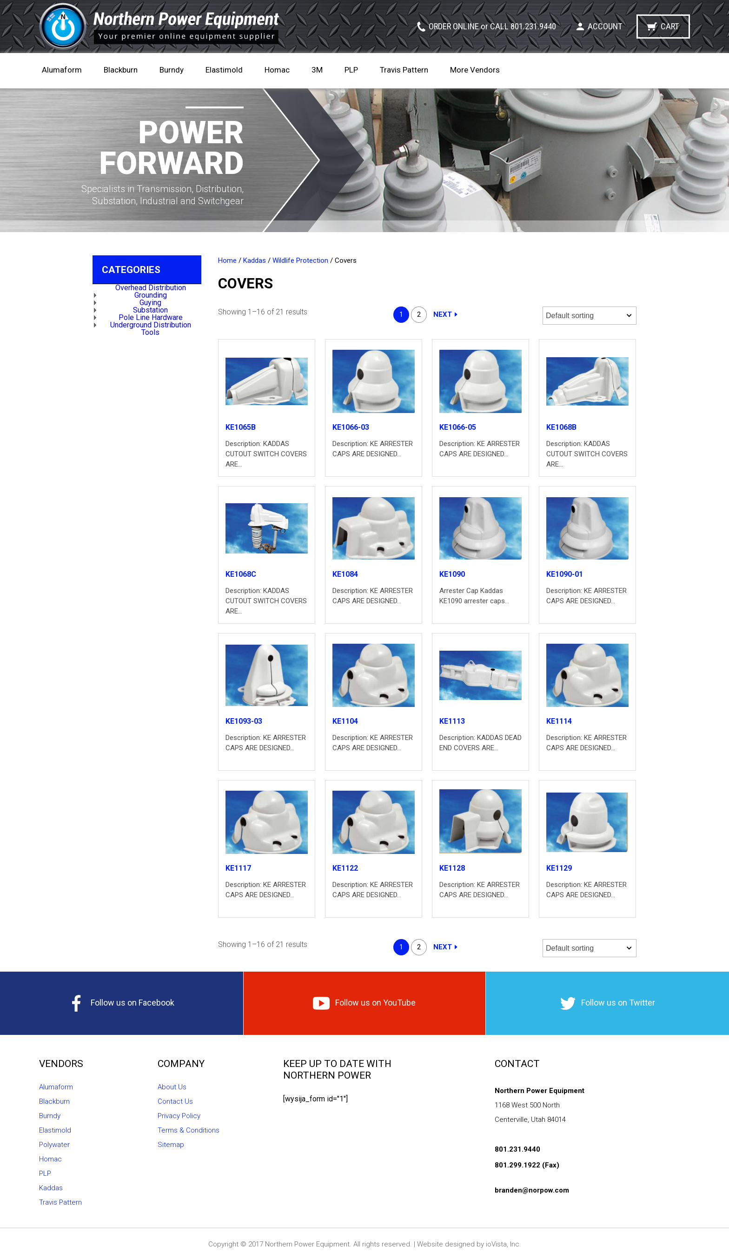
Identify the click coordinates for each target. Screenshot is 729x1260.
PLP (351, 69)
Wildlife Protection (300, 260)
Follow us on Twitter (607, 1003)
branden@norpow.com (532, 1190)
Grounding (150, 295)
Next (442, 314)
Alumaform (62, 69)
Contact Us (175, 1101)
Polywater (54, 1144)
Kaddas (254, 260)
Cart (670, 26)
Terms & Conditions (188, 1130)
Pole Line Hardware (151, 317)
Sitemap (171, 1144)
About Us (172, 1087)
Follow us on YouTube (364, 1003)
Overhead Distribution (150, 287)
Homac (277, 69)
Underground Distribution (150, 324)
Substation (150, 310)
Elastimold (224, 69)
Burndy (171, 69)
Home (227, 260)
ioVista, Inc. (503, 1244)
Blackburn (121, 69)
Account (605, 26)
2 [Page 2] (419, 314)
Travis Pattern (404, 69)
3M (317, 69)
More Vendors (475, 69)
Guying (150, 302)
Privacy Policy (179, 1116)
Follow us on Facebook (121, 1003)
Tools (150, 332)
